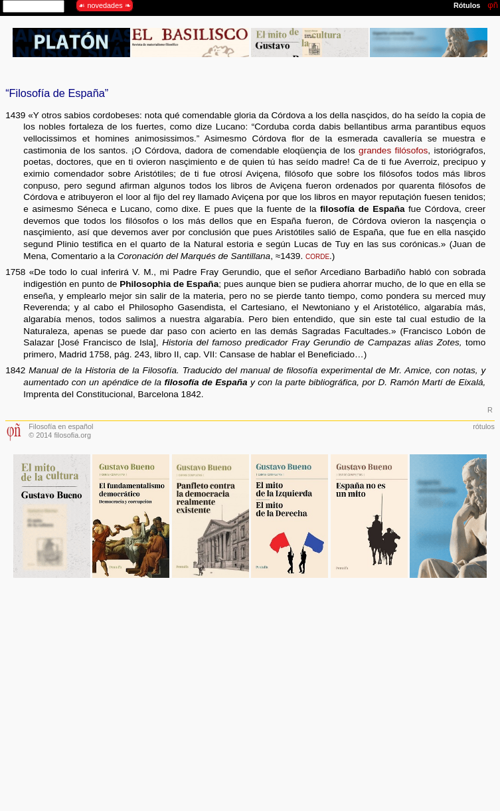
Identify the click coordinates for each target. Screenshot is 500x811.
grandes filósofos (393, 150)
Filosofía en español (61, 426)
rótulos (484, 426)
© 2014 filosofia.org (60, 435)
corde (317, 256)
